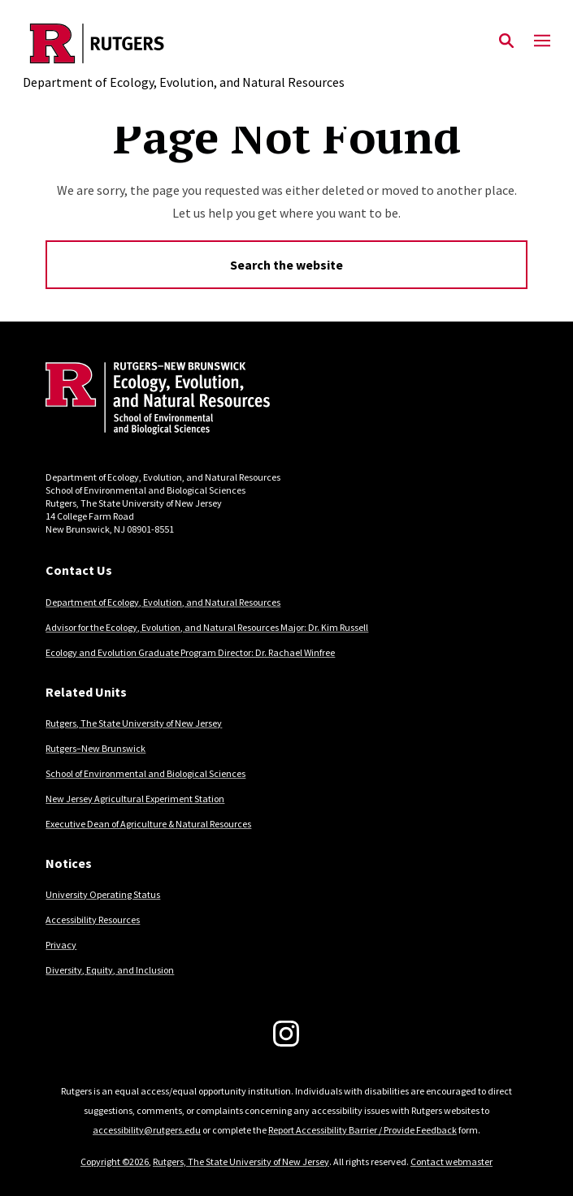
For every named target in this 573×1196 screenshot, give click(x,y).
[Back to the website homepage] (184, 43)
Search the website (286, 265)
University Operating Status (103, 894)
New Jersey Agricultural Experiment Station (135, 798)
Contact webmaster (451, 1161)
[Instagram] (286, 1034)
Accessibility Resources (93, 919)
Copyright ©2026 (114, 1161)
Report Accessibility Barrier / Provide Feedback (362, 1130)
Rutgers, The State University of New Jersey (134, 723)
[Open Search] (506, 41)
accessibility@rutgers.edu (147, 1130)
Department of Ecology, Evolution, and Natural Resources (163, 602)
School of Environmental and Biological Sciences (145, 773)
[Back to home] (155, 400)
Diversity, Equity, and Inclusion (110, 970)
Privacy (61, 945)
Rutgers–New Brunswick (95, 748)
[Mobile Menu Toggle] (542, 41)
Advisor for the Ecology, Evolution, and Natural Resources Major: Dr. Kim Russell (207, 627)
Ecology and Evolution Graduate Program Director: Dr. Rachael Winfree (190, 652)
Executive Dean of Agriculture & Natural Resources (148, 824)
